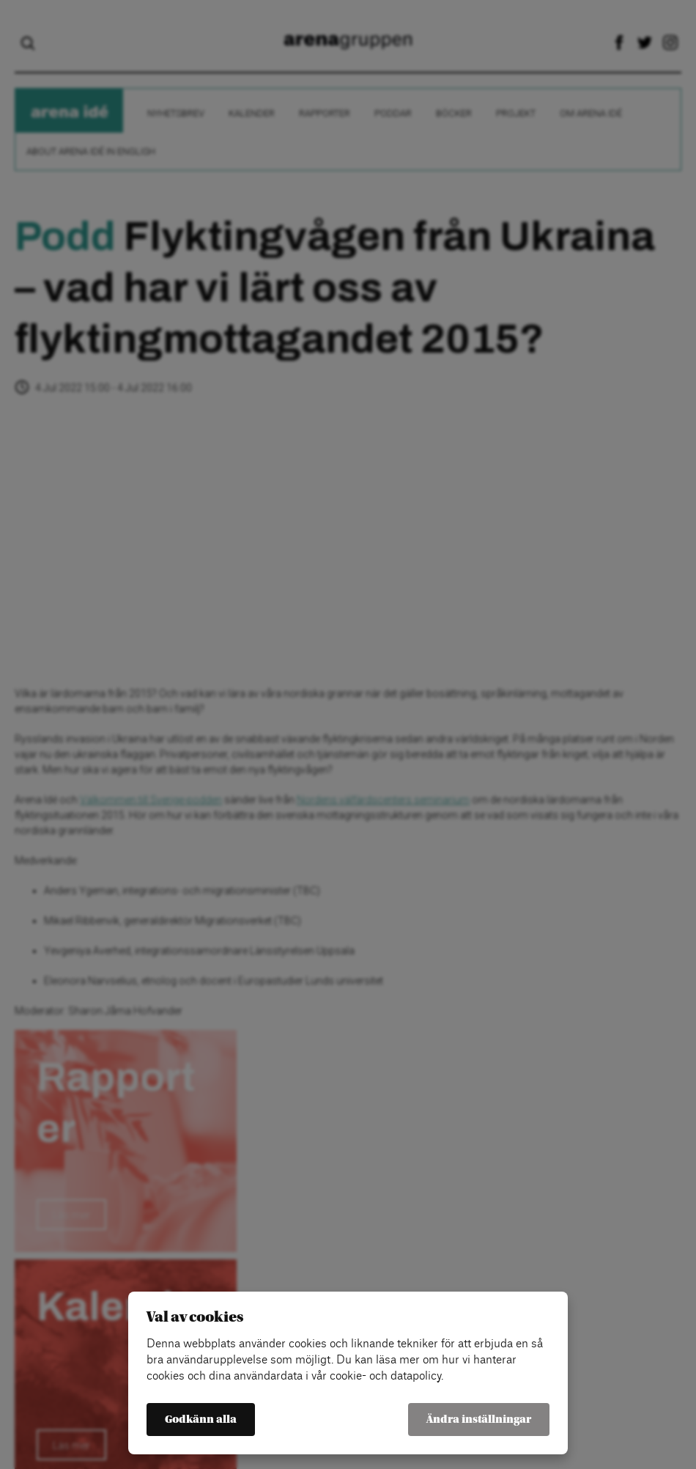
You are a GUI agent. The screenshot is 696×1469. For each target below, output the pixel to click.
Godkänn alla (201, 1419)
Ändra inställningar (478, 1419)
